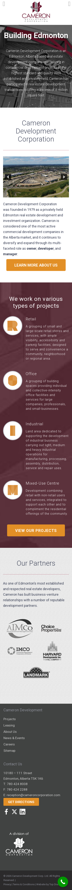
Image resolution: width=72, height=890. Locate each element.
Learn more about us (36, 265)
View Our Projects (36, 530)
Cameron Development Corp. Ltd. (30, 875)
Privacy (7, 884)
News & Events (14, 738)
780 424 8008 (17, 784)
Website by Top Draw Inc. (50, 884)
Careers (9, 744)
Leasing (9, 725)
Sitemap (9, 751)
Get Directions (21, 802)
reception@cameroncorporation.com (33, 795)
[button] (8, 177)
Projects (9, 719)
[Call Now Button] (63, 882)
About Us (10, 732)
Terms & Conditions (24, 884)
